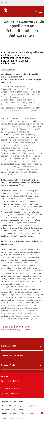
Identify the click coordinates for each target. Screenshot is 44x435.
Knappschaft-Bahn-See (11, 381)
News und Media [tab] (8, 365)
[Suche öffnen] (36, 12)
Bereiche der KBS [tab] (8, 346)
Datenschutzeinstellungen (12, 405)
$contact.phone (12, 388)
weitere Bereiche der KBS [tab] (12, 355)
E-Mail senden (11, 393)
